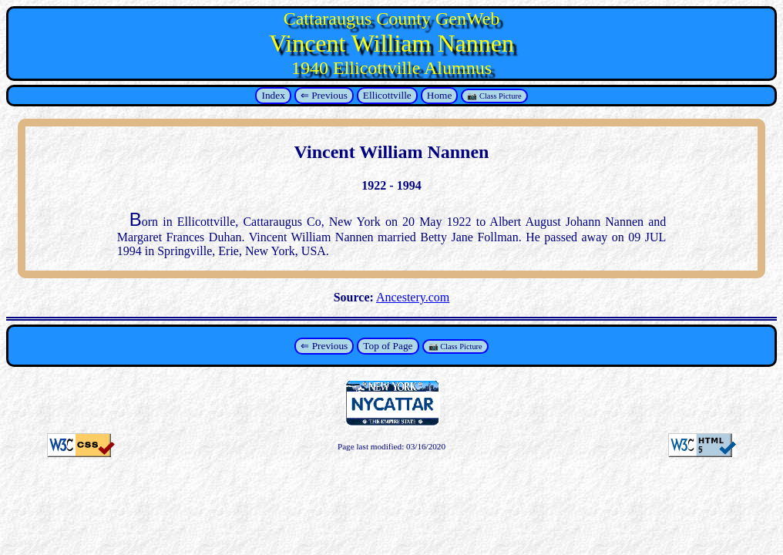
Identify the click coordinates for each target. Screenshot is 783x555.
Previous (329, 95)
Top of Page (387, 346)
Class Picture (500, 96)
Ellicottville (387, 95)
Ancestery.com (412, 297)
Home (439, 95)
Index (272, 95)
